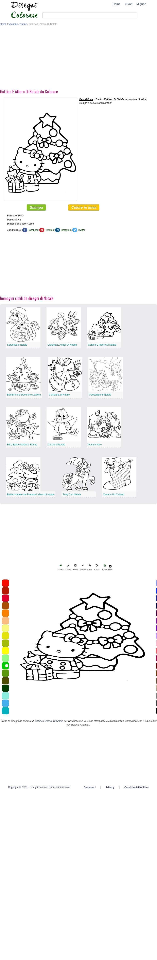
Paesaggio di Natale (100, 394)
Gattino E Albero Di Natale (102, 345)
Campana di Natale (59, 394)
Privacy (110, 787)
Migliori (141, 4)
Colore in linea (83, 208)
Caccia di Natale (56, 444)
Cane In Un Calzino (113, 494)
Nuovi (128, 4)
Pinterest (49, 230)
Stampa (36, 208)
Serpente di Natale (17, 345)
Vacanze (13, 24)
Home (116, 4)
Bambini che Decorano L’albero (24, 394)
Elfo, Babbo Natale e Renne (22, 444)
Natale (23, 24)
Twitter (81, 230)
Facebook (33, 230)
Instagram (66, 230)
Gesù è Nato (95, 444)
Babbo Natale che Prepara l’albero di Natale (30, 494)
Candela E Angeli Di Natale (62, 345)
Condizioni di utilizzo (136, 787)
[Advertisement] (65, 58)
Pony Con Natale (72, 494)
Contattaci (90, 787)
